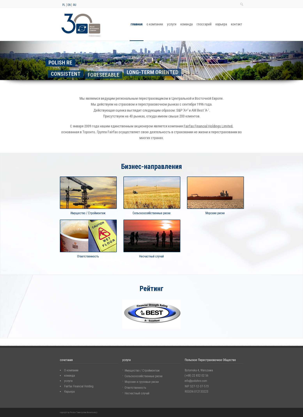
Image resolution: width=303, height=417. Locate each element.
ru (74, 4)
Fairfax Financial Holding (78, 386)
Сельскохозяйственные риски (143, 376)
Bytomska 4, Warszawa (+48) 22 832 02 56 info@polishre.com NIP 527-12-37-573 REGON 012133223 (199, 380)
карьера (221, 24)
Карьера (69, 391)
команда (186, 24)
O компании (71, 370)
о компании (154, 24)
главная (137, 24)
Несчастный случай (137, 393)
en (69, 4)
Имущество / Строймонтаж (142, 370)
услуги (171, 24)
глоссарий (204, 24)
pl (63, 4)
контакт (236, 24)
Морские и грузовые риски (142, 382)
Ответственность (135, 387)
